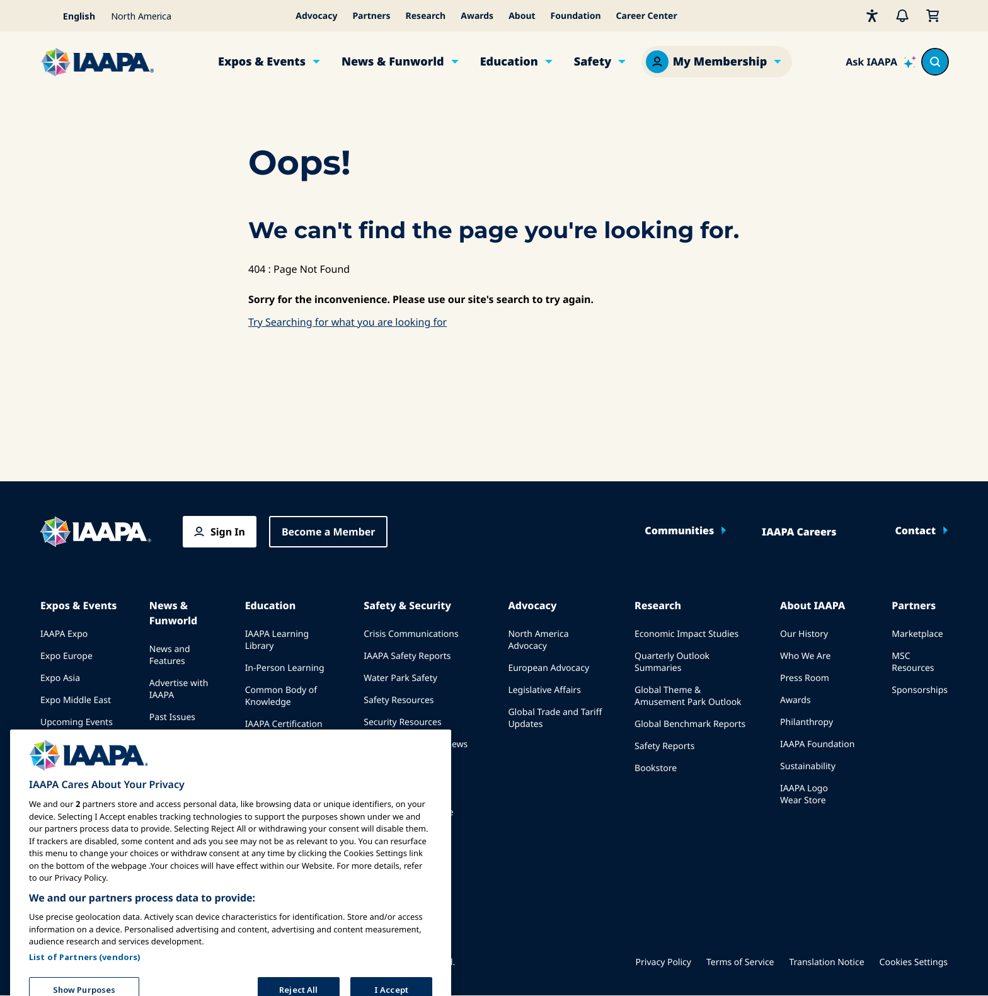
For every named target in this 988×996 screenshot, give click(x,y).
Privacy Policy (663, 962)
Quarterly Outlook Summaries (672, 662)
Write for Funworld (168, 745)
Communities (679, 530)
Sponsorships (920, 690)
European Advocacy (548, 668)
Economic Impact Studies (686, 634)
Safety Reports (664, 746)
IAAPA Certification (284, 724)
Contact (915, 530)
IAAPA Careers (799, 531)
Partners (371, 16)
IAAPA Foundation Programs (282, 752)
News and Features (169, 655)
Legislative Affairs (544, 690)
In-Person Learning (285, 668)
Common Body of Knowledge (281, 696)
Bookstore (656, 768)
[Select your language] (71, 15)
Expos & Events (262, 61)
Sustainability (808, 766)
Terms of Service (740, 962)
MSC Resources (913, 662)
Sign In (227, 532)
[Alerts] (902, 15)
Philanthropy (806, 722)
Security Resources (402, 722)
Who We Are (805, 656)
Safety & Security (407, 605)
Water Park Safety (400, 678)
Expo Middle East (75, 700)
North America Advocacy (538, 640)
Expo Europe (66, 656)
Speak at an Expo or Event (75, 750)
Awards (477, 16)
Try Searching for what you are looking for (347, 322)
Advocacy (316, 16)
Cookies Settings (914, 962)
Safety (592, 61)
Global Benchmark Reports (690, 724)
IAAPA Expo (64, 634)
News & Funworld (393, 61)
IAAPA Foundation (817, 744)
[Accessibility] (872, 15)
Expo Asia (60, 678)
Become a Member (329, 532)
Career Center (646, 16)
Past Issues (172, 717)
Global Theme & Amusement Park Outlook (688, 696)
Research (426, 16)
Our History (804, 634)
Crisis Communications (411, 634)
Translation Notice (827, 962)
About (521, 16)
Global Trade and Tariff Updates (555, 718)
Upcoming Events (76, 722)
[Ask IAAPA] (881, 61)
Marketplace (917, 634)
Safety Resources (399, 700)
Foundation (576, 16)
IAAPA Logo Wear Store (804, 794)
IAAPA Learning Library (277, 640)
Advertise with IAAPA (179, 689)
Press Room (804, 678)
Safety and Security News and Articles (416, 750)
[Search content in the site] (935, 61)
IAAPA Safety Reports (407, 656)
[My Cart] (932, 15)
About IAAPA (812, 605)
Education (509, 61)
